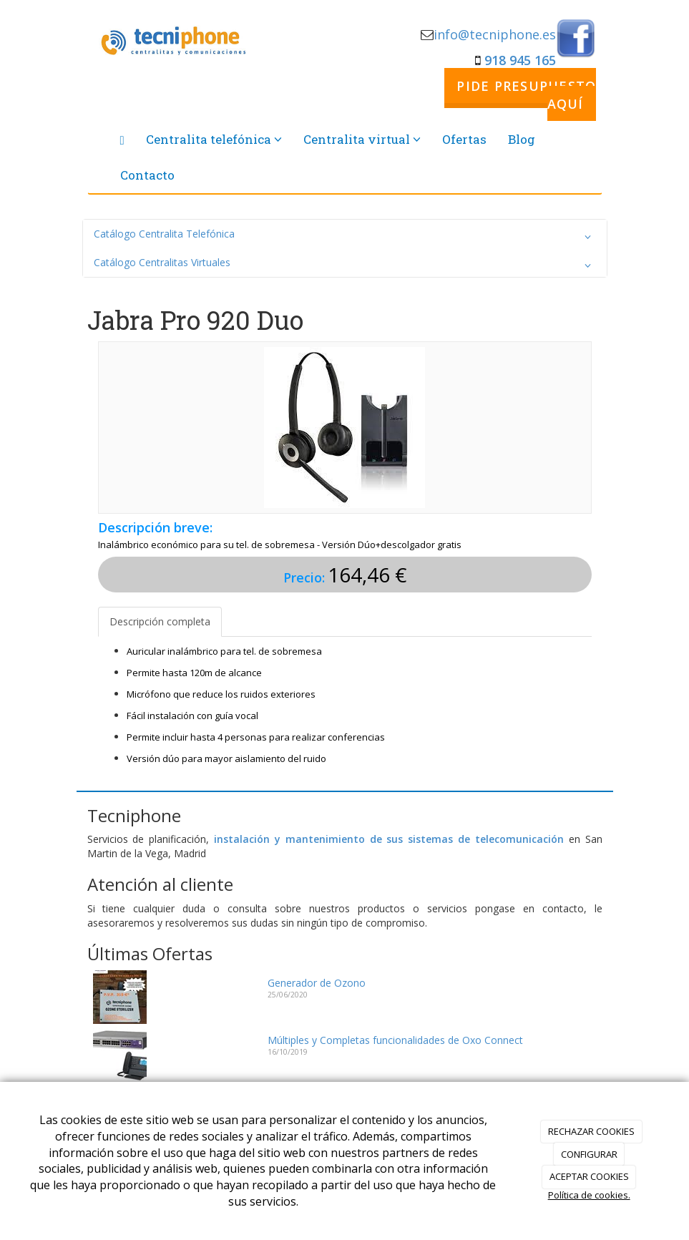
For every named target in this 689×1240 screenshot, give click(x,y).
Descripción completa (159, 621)
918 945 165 (520, 60)
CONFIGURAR (589, 1154)
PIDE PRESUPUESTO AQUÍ (526, 94)
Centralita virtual (362, 139)
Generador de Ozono (317, 983)
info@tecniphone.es (495, 34)
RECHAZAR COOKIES (591, 1131)
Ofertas (464, 139)
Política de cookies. (589, 1194)
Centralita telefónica (214, 139)
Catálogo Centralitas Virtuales (345, 265)
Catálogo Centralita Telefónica (345, 237)
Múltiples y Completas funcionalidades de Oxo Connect (395, 1040)
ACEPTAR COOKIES (589, 1176)
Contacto (147, 175)
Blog (521, 139)
